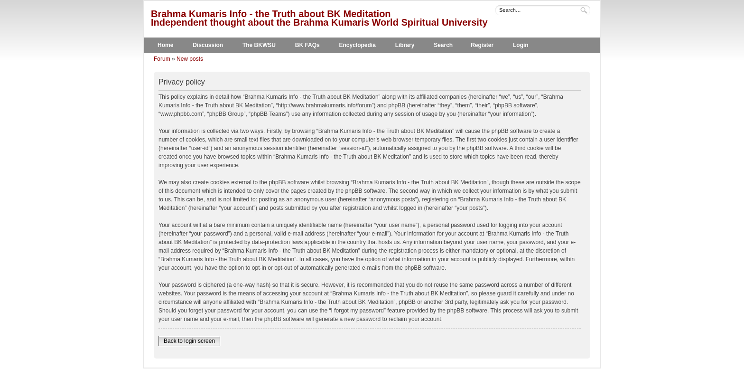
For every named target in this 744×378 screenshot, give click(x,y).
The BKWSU (259, 45)
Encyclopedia (357, 45)
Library (405, 45)
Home (165, 45)
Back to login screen (189, 341)
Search (443, 45)
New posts (190, 59)
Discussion (208, 45)
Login (521, 45)
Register (482, 45)
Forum (162, 59)
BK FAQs (307, 45)
